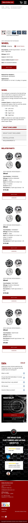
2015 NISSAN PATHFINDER (16, 7)
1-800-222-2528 (6, 495)
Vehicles (7, 7)
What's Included (10, 127)
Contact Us (14, 415)
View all (22, 363)
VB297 (16, 60)
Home (2, 7)
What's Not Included (11, 133)
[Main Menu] (25, 2)
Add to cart (9, 67)
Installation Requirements (9, 138)
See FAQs (14, 419)
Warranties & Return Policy (20, 511)
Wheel (12, 173)
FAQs (3, 363)
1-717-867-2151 (10, 497)
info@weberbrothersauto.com (7, 490)
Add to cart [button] (14, 194)
